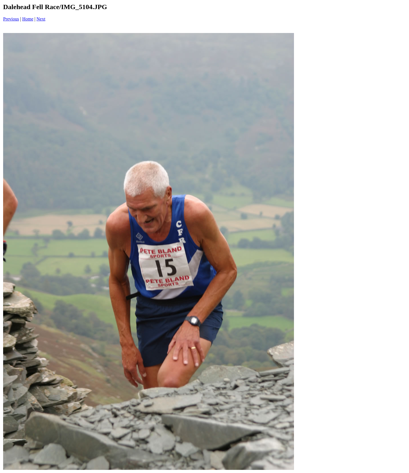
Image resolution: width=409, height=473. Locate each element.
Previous (11, 18)
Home (27, 18)
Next (41, 18)
